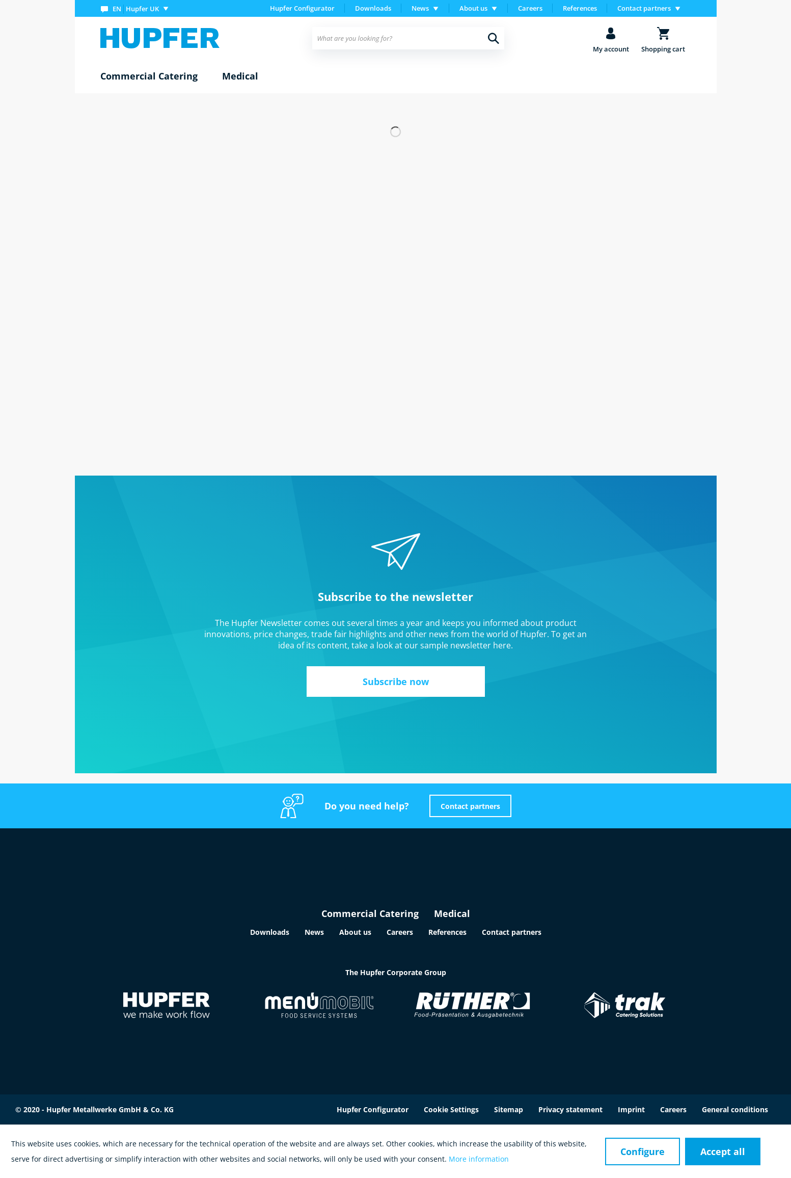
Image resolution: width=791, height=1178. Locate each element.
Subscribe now (396, 681)
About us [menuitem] (473, 8)
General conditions (735, 1109)
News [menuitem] (420, 8)
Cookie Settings (451, 1109)
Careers (530, 8)
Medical (452, 913)
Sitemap (508, 1109)
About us (355, 932)
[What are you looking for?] (408, 38)
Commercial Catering (370, 913)
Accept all (722, 1151)
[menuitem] (136, 8)
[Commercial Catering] (149, 76)
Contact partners (470, 806)
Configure (642, 1151)
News (314, 932)
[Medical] (240, 76)
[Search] (493, 38)
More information (479, 1159)
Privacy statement (570, 1109)
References (580, 8)
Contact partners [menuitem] (644, 8)
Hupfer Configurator (302, 8)
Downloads (373, 8)
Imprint (631, 1109)
